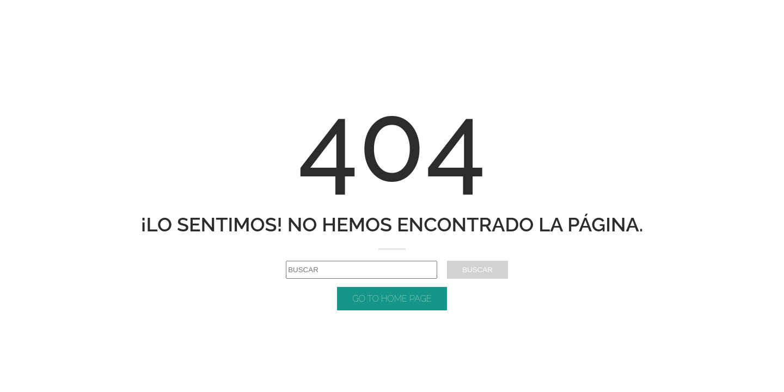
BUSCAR (477, 270)
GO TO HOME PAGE (392, 298)
